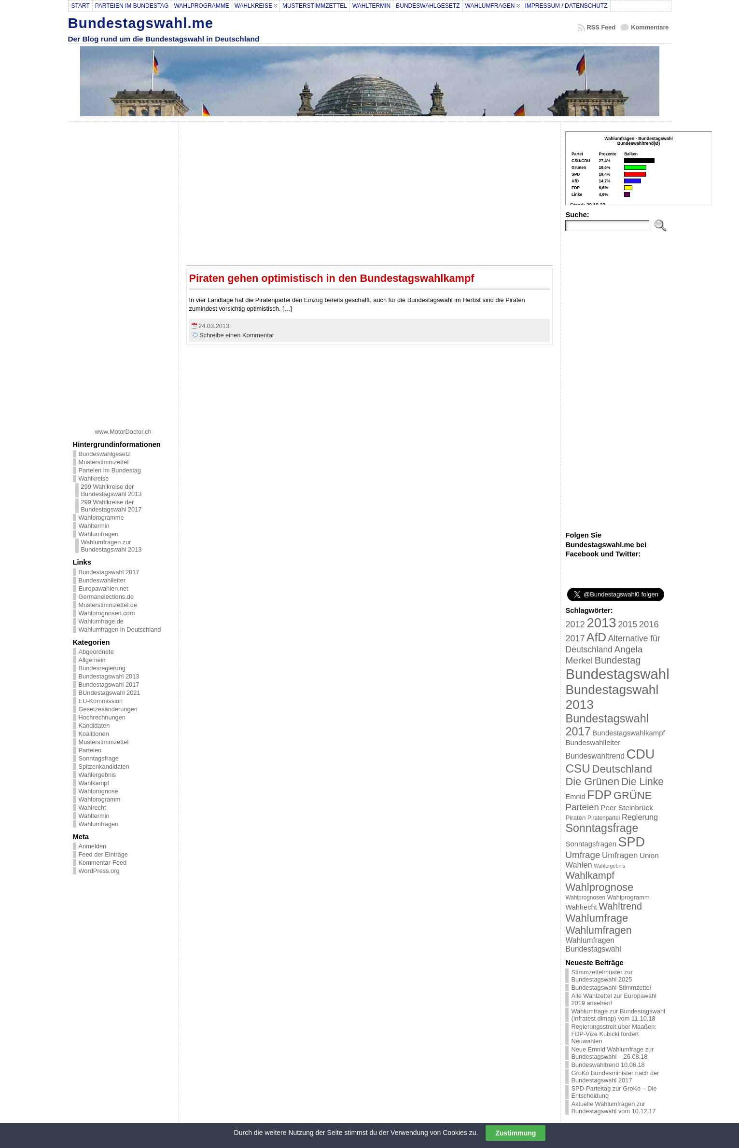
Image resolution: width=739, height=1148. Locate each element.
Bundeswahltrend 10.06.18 (607, 1064)
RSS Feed (601, 27)
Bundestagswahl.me (141, 23)
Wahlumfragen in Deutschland (120, 629)
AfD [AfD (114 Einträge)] (596, 637)
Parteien (90, 750)
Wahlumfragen (99, 534)
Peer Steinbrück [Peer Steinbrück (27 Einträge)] (626, 807)
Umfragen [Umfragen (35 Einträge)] (620, 855)
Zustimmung (515, 1133)
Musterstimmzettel (104, 462)
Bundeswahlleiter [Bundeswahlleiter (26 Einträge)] (592, 742)
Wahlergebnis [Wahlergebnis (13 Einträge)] (609, 866)
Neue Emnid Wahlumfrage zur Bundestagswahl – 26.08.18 (612, 1053)
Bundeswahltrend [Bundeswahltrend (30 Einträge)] (595, 756)
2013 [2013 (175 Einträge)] (601, 622)
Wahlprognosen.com (107, 613)
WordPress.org (99, 870)
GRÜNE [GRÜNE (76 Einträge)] (633, 795)
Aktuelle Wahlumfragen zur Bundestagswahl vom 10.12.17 (613, 1107)
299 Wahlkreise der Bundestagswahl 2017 (111, 505)
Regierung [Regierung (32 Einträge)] (640, 817)
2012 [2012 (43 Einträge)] (575, 624)
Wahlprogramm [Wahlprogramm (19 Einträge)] (628, 897)
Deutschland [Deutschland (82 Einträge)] (622, 769)
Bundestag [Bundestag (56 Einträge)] (618, 660)
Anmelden (93, 846)
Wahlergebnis (97, 774)
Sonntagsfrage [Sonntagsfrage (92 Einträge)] (601, 828)
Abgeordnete (96, 651)
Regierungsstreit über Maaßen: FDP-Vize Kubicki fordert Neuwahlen (613, 1034)
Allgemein (92, 660)
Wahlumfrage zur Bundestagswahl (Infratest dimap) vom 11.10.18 (618, 1015)
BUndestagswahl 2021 (109, 692)
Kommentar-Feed (103, 862)
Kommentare (650, 27)
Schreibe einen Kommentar (236, 335)
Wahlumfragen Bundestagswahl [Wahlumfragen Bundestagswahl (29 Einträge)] (593, 944)
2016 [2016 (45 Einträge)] (649, 624)
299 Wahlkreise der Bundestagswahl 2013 (111, 490)
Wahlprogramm (100, 799)
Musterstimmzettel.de (108, 605)
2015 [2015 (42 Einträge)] (627, 624)
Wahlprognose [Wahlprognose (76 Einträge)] (599, 887)
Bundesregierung (102, 668)
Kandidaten (94, 725)
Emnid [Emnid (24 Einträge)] (575, 797)
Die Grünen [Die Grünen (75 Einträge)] (592, 781)
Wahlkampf (94, 783)
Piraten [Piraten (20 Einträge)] (575, 817)
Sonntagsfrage (99, 758)
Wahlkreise (94, 478)
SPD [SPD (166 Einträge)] (631, 842)
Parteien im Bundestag (110, 470)
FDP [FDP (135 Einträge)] (599, 795)
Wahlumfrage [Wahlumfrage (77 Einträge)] (596, 918)
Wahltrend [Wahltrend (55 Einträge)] (620, 906)
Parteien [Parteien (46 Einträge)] (582, 807)
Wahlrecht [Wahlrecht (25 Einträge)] (581, 907)
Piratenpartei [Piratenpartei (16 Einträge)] (603, 818)
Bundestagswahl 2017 (109, 572)
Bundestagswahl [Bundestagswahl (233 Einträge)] (617, 674)
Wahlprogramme (101, 517)
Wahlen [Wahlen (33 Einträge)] (578, 864)
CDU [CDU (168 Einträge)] (641, 754)
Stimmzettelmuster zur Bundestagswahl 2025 (601, 975)
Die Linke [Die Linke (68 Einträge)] (642, 781)
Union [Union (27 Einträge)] (649, 855)
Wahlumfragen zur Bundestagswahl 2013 (111, 546)
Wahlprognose (98, 791)
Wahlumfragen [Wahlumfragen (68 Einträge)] (598, 930)
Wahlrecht (92, 807)
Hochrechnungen (102, 717)
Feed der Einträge (103, 854)
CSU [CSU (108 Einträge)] (577, 768)
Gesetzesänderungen (108, 709)
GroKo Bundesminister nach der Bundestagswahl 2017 (615, 1076)
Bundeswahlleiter (102, 580)
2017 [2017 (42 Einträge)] (575, 638)
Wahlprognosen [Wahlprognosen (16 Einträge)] (585, 897)
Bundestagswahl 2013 (109, 676)
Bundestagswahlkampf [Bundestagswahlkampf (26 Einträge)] (628, 733)
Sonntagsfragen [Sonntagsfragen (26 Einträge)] (590, 844)
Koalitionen (94, 733)
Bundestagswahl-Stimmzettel (611, 987)
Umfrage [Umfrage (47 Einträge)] (582, 855)
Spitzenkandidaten (104, 766)
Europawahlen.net (103, 588)
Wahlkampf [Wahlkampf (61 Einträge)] (589, 875)
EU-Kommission (101, 701)
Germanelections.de (106, 596)
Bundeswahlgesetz (104, 453)
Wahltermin (94, 525)
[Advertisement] (123, 271)
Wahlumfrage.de (101, 621)
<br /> (638, 168)
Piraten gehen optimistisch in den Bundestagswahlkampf (331, 278)
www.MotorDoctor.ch (123, 431)
